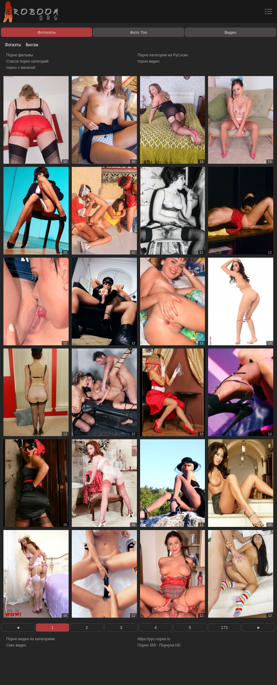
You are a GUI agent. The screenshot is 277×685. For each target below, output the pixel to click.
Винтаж (29, 45)
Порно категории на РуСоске (163, 55)
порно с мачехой (20, 67)
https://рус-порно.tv (154, 639)
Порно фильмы (19, 55)
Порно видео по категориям (30, 639)
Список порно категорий (27, 61)
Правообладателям (57, 673)
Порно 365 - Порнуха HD (159, 645)
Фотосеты (10, 45)
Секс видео (16, 645)
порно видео (148, 61)
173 (224, 627)
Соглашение (87, 673)
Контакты (108, 673)
